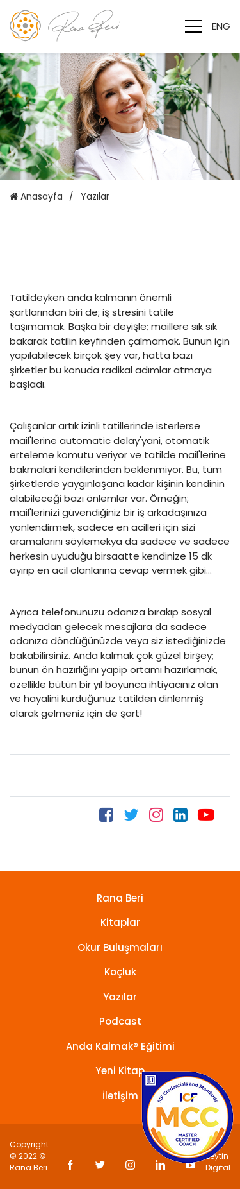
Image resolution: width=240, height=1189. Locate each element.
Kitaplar (120, 922)
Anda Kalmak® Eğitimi (120, 1046)
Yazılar (120, 997)
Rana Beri (120, 898)
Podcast (120, 1021)
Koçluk (120, 972)
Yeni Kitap (120, 1070)
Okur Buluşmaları (120, 947)
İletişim (120, 1095)
